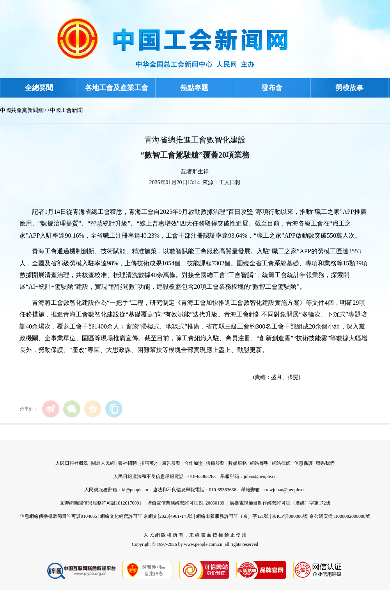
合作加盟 (193, 463)
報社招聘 (127, 463)
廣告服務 (171, 463)
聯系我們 (325, 463)
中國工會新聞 (66, 110)
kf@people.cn (135, 489)
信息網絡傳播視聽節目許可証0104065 (58, 516)
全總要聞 (39, 88)
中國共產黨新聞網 (22, 110)
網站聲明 (259, 463)
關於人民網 (103, 463)
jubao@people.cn (260, 476)
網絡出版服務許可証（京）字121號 (232, 516)
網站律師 (281, 463)
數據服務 (237, 463)
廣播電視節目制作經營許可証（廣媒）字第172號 (280, 503)
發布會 (271, 88)
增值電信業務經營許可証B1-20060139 (185, 503)
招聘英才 (149, 463)
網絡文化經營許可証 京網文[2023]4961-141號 (146, 516)
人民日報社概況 (71, 463)
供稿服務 (215, 463)
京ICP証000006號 (289, 516)
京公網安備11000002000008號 (339, 516)
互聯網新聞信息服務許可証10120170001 (101, 503)
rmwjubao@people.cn (285, 489)
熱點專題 (194, 88)
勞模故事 (349, 88)
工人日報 (230, 182)
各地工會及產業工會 (116, 88)
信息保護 (303, 463)
